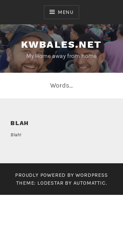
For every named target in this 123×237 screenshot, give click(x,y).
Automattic (89, 183)
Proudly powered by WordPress (61, 175)
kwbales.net (61, 44)
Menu (65, 12)
